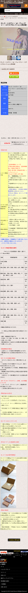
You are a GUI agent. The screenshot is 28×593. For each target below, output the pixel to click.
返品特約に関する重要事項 (7, 69)
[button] (1, 5)
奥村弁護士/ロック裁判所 (3, 562)
